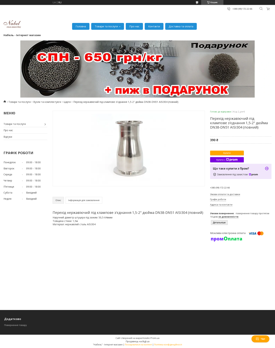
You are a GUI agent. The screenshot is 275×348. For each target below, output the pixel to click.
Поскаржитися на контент (138, 344)
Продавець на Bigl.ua (137, 341)
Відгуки (8, 136)
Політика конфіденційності (168, 344)
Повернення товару (15, 325)
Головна (81, 26)
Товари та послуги (106, 26)
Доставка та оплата (181, 26)
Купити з (226, 159)
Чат (260, 338)
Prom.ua (154, 338)
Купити (227, 153)
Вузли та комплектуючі (47, 102)
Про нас (134, 26)
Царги (67, 102)
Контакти (154, 26)
